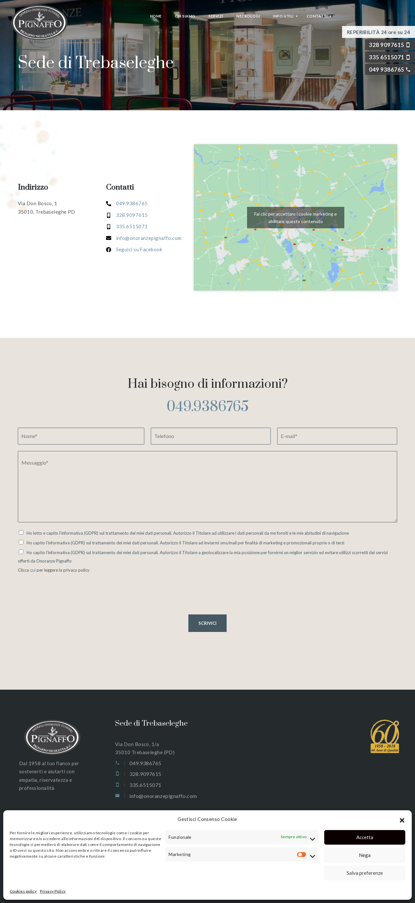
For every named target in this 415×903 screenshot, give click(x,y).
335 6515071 (386, 57)
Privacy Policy (52, 891)
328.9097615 (132, 215)
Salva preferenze (365, 873)
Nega (365, 855)
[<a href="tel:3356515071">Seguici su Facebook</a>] (134, 249)
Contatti (317, 16)
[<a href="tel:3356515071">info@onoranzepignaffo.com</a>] (144, 238)
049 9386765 (386, 69)
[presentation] (67, 603)
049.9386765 (208, 407)
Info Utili (283, 16)
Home (156, 16)
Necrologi (248, 16)
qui (33, 570)
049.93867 (129, 203)
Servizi (215, 16)
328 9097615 (386, 45)
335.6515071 (132, 226)
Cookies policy (23, 891)
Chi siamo (185, 16)
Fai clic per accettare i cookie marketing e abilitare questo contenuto (295, 217)
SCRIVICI (207, 623)
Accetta (364, 837)
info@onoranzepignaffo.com (163, 796)
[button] (402, 819)
